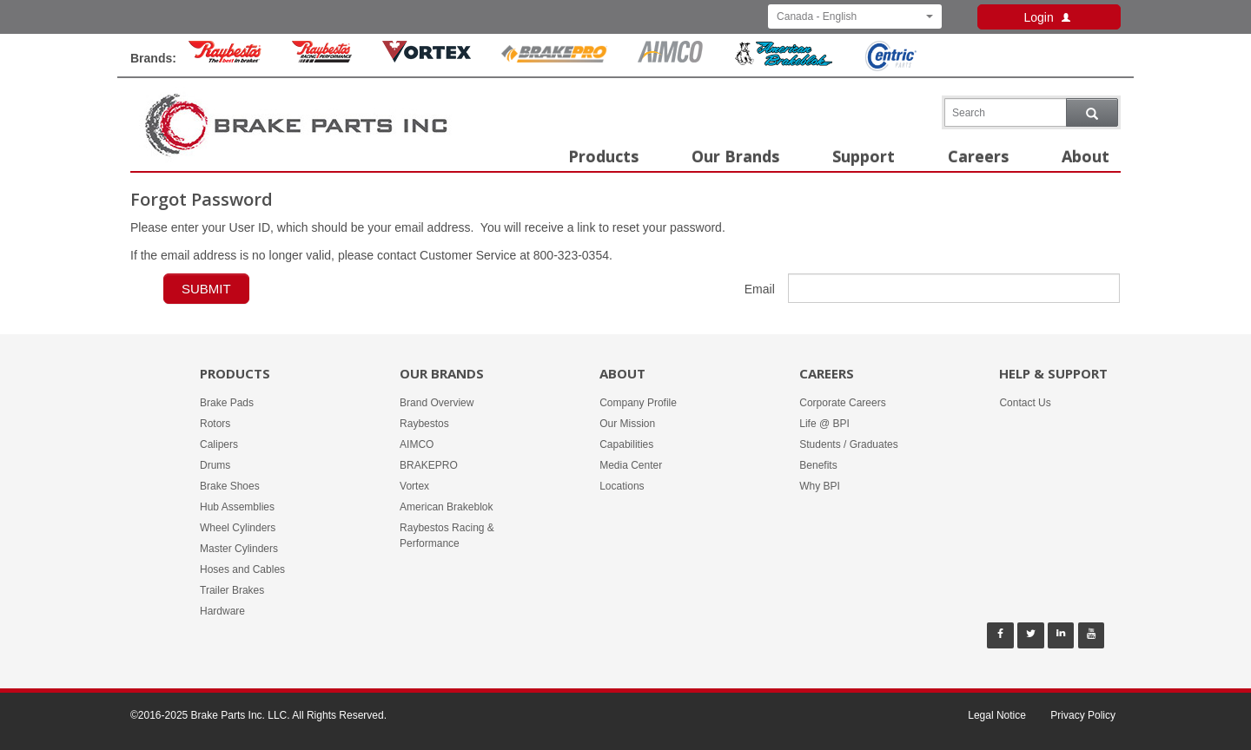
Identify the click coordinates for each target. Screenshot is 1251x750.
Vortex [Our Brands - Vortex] (414, 486)
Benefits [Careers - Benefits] (818, 465)
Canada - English (855, 16)
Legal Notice (997, 715)
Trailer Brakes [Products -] (232, 590)
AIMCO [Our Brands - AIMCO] (417, 444)
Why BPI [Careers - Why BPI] (819, 486)
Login (1048, 17)
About (1085, 156)
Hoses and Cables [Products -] (242, 569)
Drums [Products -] (215, 465)
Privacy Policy (1082, 715)
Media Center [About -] (630, 465)
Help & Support (1053, 373)
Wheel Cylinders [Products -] (237, 528)
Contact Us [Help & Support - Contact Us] (1024, 403)
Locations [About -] (621, 486)
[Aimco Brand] (671, 58)
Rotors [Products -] (215, 424)
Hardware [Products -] (222, 611)
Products (603, 156)
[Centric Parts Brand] (890, 67)
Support (863, 156)
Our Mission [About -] (627, 424)
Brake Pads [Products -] (227, 403)
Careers (978, 156)
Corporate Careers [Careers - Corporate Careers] (842, 403)
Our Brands (735, 156)
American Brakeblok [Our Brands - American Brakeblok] (446, 507)
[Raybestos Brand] (225, 58)
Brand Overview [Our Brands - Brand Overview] (436, 403)
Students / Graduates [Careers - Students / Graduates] (848, 444)
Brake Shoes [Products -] (230, 486)
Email (760, 289)
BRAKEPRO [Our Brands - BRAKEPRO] (429, 465)
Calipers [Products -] (219, 444)
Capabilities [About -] (626, 444)
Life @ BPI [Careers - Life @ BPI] (824, 424)
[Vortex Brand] (426, 58)
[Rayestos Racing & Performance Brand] (322, 58)
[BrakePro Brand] (554, 58)
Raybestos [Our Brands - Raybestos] (424, 424)
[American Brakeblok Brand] (783, 62)
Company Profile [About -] (638, 403)
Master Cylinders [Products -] (239, 549)
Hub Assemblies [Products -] (237, 507)
